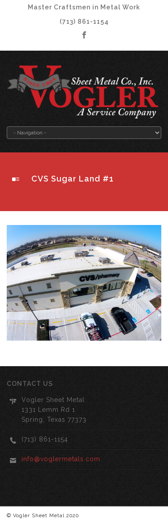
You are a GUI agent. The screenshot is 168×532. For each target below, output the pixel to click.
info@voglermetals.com (61, 459)
